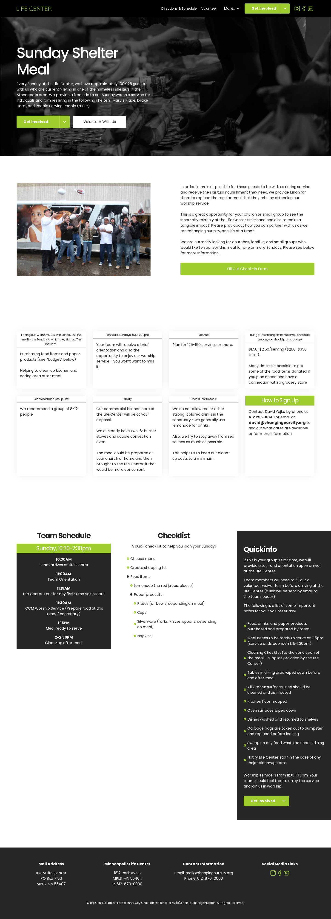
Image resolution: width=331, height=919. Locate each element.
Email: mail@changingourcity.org (203, 873)
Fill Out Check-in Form (247, 268)
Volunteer (209, 8)
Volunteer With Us (99, 121)
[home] (34, 8)
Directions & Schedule (179, 8)
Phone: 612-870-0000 (203, 878)
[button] (232, 8)
